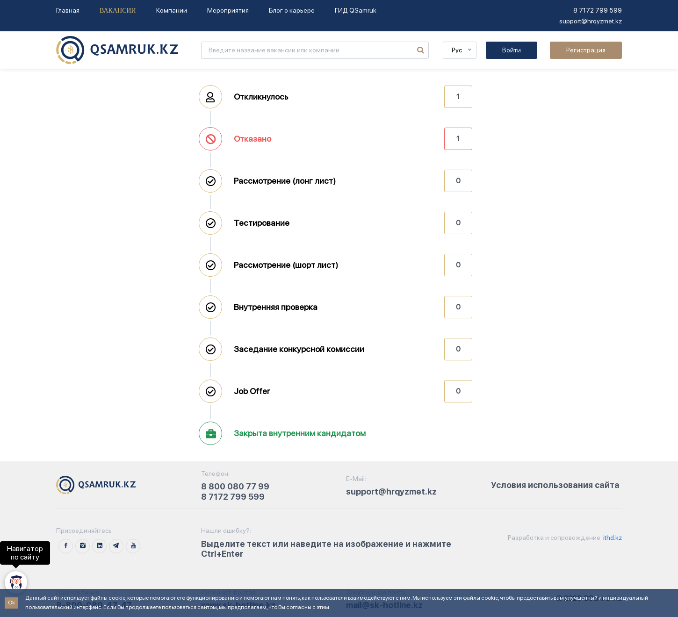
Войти (511, 50)
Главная (67, 10)
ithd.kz (612, 537)
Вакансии (118, 10)
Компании (171, 10)
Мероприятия (228, 10)
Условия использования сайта (555, 485)
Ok (11, 602)
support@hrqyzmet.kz (590, 21)
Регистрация (586, 50)
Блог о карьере (292, 10)
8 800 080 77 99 (235, 486)
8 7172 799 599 (597, 10)
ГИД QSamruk (355, 10)
